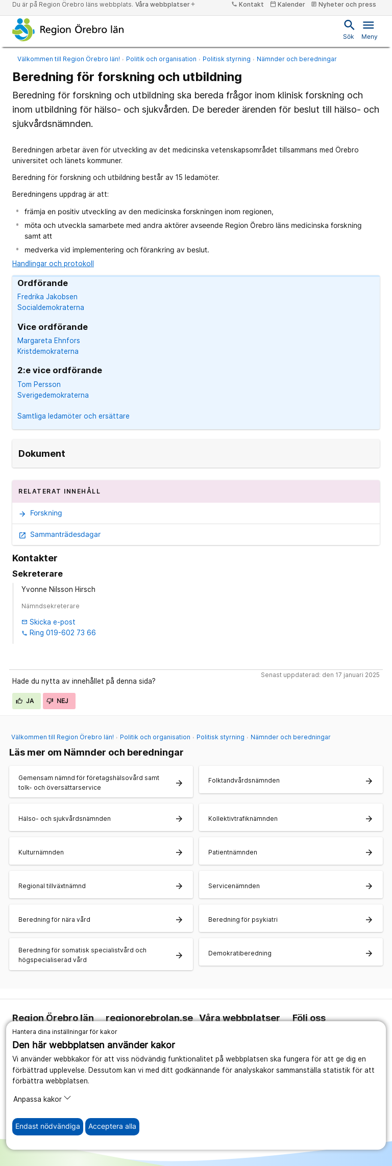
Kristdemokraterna (48, 351)
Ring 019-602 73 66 (58, 633)
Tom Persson (39, 384)
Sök (348, 29)
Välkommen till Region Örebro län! (68, 59)
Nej (57, 701)
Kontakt (247, 4)
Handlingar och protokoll (53, 264)
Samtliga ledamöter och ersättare (73, 416)
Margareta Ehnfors (48, 340)
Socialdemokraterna (50, 307)
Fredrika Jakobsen (47, 297)
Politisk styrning (227, 59)
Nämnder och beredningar (297, 59)
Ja (25, 701)
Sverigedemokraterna (53, 395)
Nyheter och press (343, 4)
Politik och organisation (161, 59)
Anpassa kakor (42, 1098)
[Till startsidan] (68, 29)
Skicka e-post (48, 622)
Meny (369, 29)
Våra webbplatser (165, 4)
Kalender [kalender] (287, 4)
